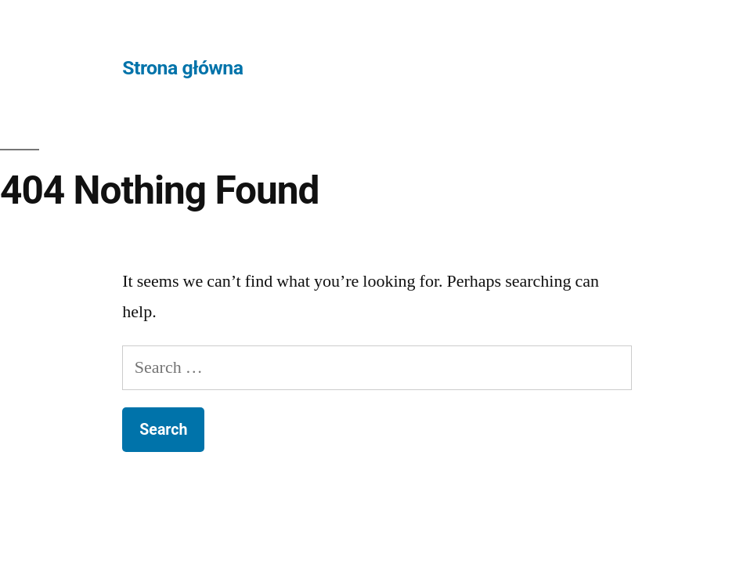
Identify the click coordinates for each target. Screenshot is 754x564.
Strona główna (182, 67)
